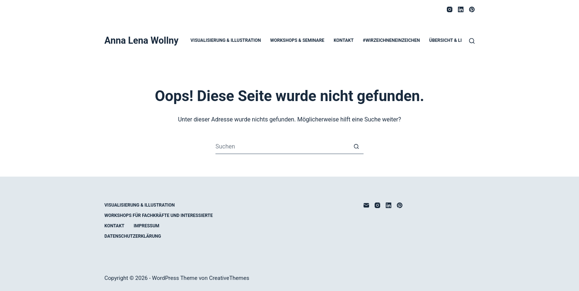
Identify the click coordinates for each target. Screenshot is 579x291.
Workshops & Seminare (297, 40)
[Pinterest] (472, 9)
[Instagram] (449, 9)
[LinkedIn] (460, 9)
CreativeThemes (229, 278)
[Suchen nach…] (282, 146)
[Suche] (472, 41)
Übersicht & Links (450, 40)
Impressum (146, 225)
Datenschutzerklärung (132, 236)
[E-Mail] (366, 205)
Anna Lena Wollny (141, 40)
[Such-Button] (356, 146)
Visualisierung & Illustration (226, 40)
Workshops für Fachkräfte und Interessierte (158, 215)
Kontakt (344, 40)
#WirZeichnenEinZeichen (391, 40)
